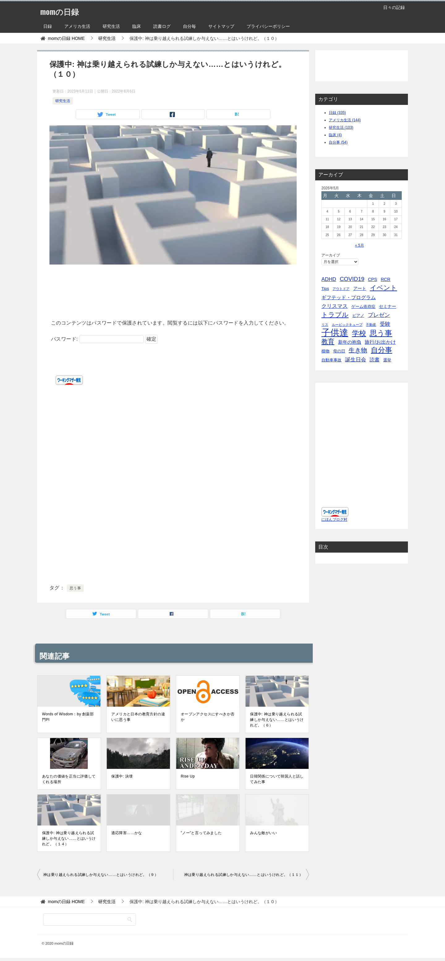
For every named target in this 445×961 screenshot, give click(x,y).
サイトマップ (221, 26)
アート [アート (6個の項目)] (359, 288)
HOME (66, 38)
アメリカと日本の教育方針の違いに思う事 (138, 717)
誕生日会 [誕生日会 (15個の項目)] (355, 360)
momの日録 (63, 11)
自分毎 (189, 26)
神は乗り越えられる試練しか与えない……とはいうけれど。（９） (100, 875)
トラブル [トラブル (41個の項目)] (335, 314)
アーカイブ (330, 255)
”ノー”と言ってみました (201, 833)
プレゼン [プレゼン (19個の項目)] (379, 315)
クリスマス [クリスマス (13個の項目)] (334, 306)
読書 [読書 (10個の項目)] (374, 359)
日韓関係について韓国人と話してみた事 (277, 779)
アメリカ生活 (77, 26)
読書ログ (162, 26)
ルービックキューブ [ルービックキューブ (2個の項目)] (347, 324)
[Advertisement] (173, 290)
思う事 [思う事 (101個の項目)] (381, 333)
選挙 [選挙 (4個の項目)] (387, 360)
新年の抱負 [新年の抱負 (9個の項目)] (349, 342)
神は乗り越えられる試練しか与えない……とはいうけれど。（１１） (243, 875)
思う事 (75, 588)
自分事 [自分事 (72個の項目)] (381, 350)
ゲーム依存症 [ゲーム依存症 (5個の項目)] (363, 306)
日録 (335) (337, 112)
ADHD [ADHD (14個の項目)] (328, 279)
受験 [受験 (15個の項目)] (385, 324)
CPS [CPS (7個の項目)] (372, 279)
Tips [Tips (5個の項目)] (325, 288)
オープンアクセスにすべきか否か (208, 717)
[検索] (89, 919)
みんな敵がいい (263, 833)
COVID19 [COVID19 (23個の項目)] (352, 279)
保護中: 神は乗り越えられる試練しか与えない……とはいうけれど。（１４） (69, 838)
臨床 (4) (335, 135)
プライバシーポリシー (268, 26)
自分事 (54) (338, 142)
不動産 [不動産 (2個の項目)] (371, 324)
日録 (47, 26)
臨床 (136, 26)
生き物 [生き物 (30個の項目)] (358, 350)
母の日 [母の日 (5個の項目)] (339, 351)
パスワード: (97, 339)
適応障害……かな (126, 833)
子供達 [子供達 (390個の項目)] (334, 332)
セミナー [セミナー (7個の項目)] (387, 306)
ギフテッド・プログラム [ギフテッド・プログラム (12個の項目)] (348, 297)
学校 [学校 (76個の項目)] (359, 333)
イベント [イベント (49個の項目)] (383, 287)
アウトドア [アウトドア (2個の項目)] (341, 289)
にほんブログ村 (334, 526)
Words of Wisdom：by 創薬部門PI (68, 717)
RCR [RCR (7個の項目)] (385, 279)
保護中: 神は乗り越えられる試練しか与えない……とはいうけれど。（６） (277, 719)
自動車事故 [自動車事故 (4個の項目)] (331, 360)
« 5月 (359, 245)
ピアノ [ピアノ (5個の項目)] (358, 315)
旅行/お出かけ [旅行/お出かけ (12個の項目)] (380, 342)
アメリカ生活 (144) (345, 120)
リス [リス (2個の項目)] (324, 324)
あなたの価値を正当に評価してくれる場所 (69, 779)
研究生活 (111, 26)
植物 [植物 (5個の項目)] (325, 351)
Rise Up (188, 776)
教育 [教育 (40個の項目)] (327, 341)
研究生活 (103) (341, 127)
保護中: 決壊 (122, 776)
